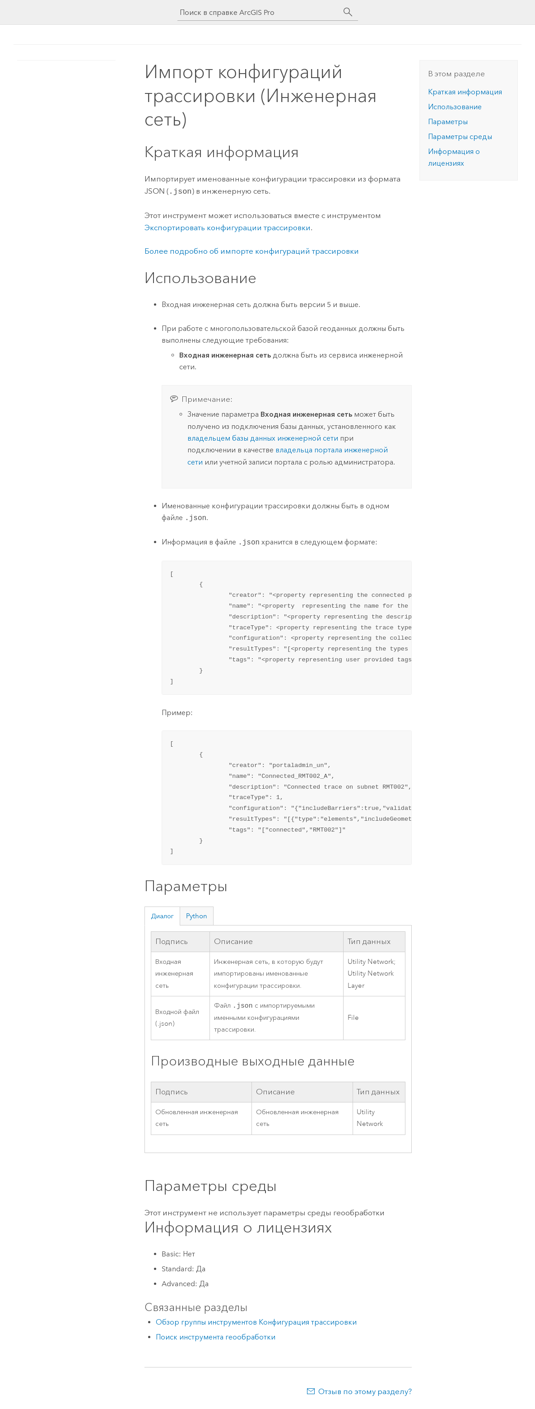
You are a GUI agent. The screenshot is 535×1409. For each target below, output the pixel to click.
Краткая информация (465, 92)
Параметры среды (460, 136)
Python (196, 915)
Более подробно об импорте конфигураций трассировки (251, 250)
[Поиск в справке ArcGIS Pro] (258, 12)
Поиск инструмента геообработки (215, 1337)
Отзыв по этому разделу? (365, 1391)
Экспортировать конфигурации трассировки (227, 226)
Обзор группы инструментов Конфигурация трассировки (256, 1322)
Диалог (162, 915)
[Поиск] (348, 12)
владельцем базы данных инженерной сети (262, 437)
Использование (455, 106)
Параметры (448, 121)
